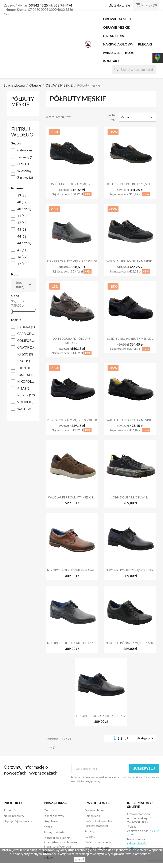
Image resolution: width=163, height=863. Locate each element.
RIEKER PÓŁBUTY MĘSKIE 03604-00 (72, 420)
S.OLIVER (26, 402)
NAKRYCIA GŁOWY (118, 44)
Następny (145, 738)
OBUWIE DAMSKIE (118, 19)
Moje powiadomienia (98, 842)
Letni (23, 164)
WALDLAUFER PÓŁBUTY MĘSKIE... (130, 261)
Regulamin (51, 821)
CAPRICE (26, 333)
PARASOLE (111, 53)
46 (22, 257)
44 (22, 236)
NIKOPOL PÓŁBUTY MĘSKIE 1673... (100, 715)
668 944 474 (63, 5)
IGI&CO (25, 354)
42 (22, 222)
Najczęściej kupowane (18, 821)
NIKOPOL (26, 381)
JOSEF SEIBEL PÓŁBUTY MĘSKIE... (71, 184)
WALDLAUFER (26, 409)
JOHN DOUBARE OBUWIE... (130, 497)
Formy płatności (54, 832)
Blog (130, 53)
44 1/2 (24, 243)
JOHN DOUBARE (26, 368)
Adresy (89, 831)
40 (22, 202)
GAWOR (25, 347)
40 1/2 (24, 209)
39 (22, 195)
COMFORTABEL (26, 340)
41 (22, 216)
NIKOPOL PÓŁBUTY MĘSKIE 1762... (71, 570)
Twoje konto (97, 803)
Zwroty (49, 810)
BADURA (26, 327)
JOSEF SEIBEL (26, 375)
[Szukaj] (134, 69)
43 (22, 229)
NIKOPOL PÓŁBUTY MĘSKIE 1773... (71, 643)
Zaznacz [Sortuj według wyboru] (137, 117)
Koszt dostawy (54, 816)
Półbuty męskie (22, 101)
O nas (48, 826)
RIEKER (26, 395)
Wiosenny (26, 171)
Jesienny (26, 157)
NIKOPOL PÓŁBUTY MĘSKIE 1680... (130, 643)
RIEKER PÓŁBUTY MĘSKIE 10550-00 (72, 261)
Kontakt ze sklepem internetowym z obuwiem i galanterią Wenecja (61, 842)
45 (22, 250)
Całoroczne (26, 150)
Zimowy (25, 177)
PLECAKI (145, 44)
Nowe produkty (14, 816)
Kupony (90, 836)
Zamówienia (93, 816)
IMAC (23, 361)
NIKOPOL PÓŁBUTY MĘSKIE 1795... (130, 570)
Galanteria (113, 36)
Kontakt (111, 61)
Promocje (10, 810)
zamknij (79, 859)
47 (22, 264)
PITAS (24, 388)
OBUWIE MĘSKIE (116, 27)
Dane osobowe (95, 810)
